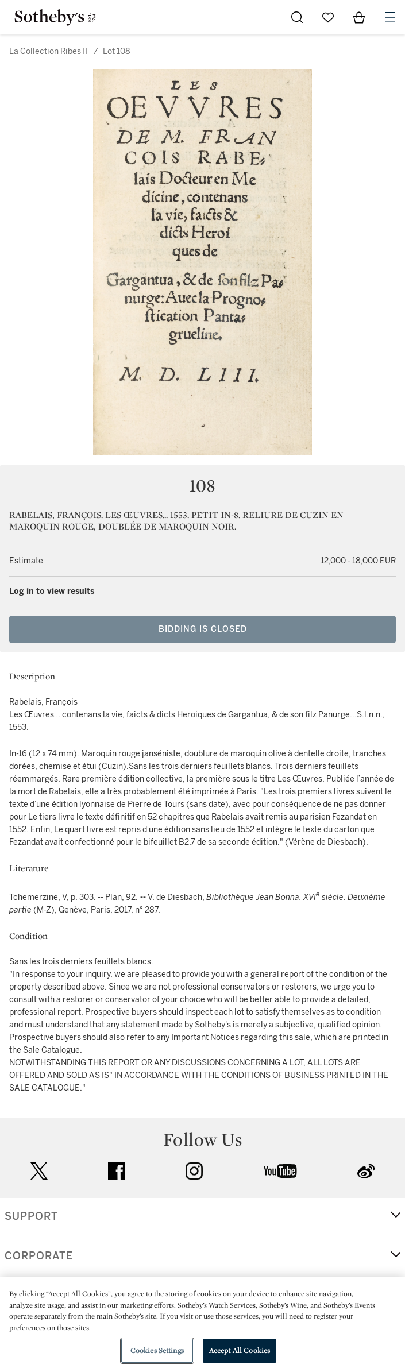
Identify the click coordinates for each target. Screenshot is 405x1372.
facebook (116, 1171)
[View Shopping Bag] (359, 17)
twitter (39, 1171)
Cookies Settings (157, 1350)
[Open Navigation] (390, 17)
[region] (202, 1324)
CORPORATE (39, 1256)
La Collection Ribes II (48, 51)
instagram (194, 1171)
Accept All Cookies (239, 1350)
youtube (280, 1171)
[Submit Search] (297, 17)
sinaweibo (366, 1171)
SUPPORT (31, 1216)
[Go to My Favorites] (328, 17)
